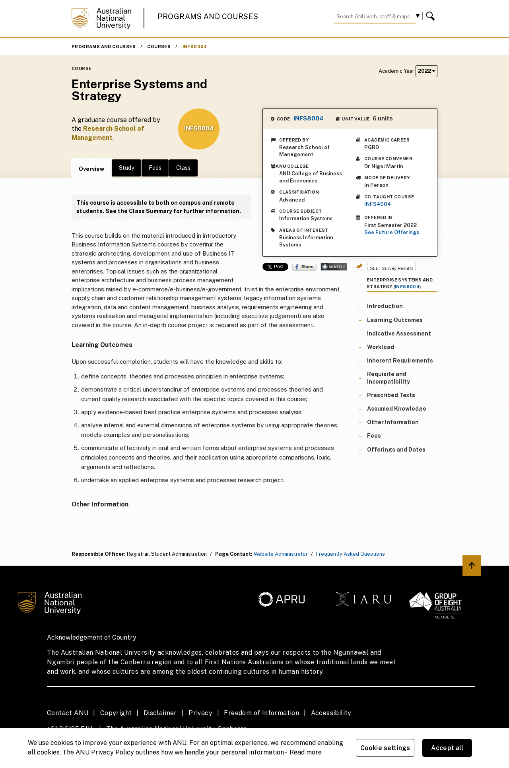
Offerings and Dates (396, 449)
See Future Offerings (391, 232)
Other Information (393, 422)
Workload (380, 347)
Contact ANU (67, 713)
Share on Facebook (304, 267)
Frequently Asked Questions (350, 554)
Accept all (447, 748)
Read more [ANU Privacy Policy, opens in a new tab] (305, 752)
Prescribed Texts (391, 395)
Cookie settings (385, 748)
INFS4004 (377, 204)
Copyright (116, 713)
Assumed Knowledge (396, 408)
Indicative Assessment (399, 333)
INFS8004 (195, 46)
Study (126, 168)
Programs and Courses (207, 16)
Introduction (385, 306)
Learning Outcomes (395, 320)
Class (183, 168)
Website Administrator (281, 554)
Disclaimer (160, 713)
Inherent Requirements (400, 360)
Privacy (200, 713)
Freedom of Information (261, 713)
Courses (159, 46)
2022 (426, 71)
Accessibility (331, 713)
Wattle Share (334, 267)
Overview (91, 169)
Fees (155, 168)
